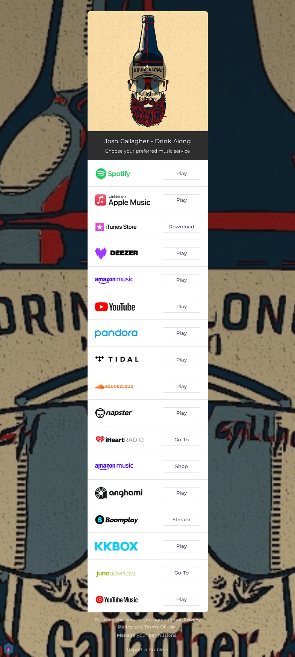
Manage (126, 635)
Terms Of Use (160, 627)
